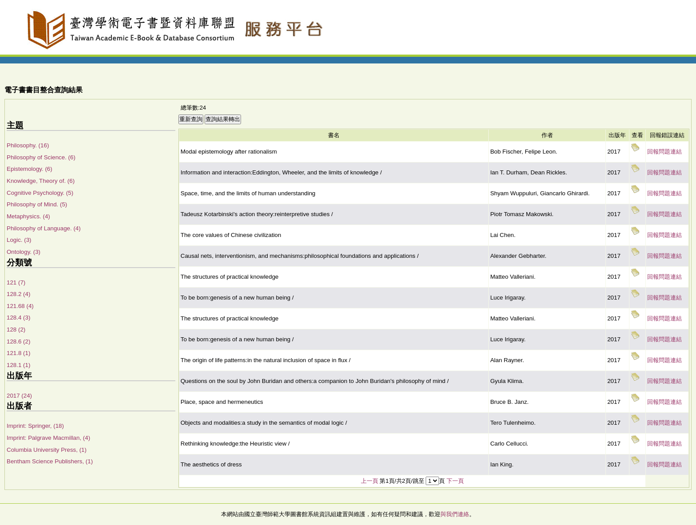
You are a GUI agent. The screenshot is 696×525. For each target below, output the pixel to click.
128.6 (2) (18, 341)
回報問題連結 (664, 151)
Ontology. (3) (23, 252)
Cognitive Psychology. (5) (40, 192)
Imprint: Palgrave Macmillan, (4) (48, 437)
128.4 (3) (18, 317)
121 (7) (16, 282)
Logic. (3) (19, 240)
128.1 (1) (18, 365)
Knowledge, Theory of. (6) (41, 181)
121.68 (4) (20, 306)
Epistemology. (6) (29, 169)
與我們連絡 (454, 514)
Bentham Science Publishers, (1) (50, 461)
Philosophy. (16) (28, 145)
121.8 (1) (18, 353)
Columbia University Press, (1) (47, 449)
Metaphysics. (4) (28, 216)
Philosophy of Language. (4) (44, 228)
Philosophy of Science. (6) (41, 157)
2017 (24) (19, 395)
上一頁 (369, 481)
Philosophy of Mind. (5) (37, 204)
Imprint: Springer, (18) (35, 425)
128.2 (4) (18, 294)
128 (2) (16, 329)
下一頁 (455, 481)
